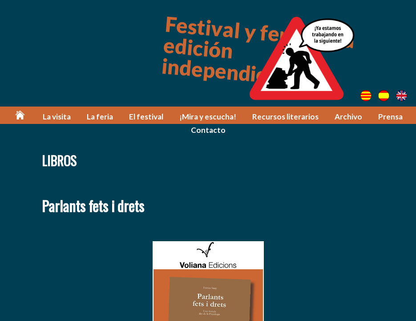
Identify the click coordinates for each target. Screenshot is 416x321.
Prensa (390, 116)
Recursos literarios (285, 116)
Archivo (348, 116)
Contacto (208, 130)
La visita (57, 116)
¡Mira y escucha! (207, 116)
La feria (100, 116)
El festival (146, 116)
